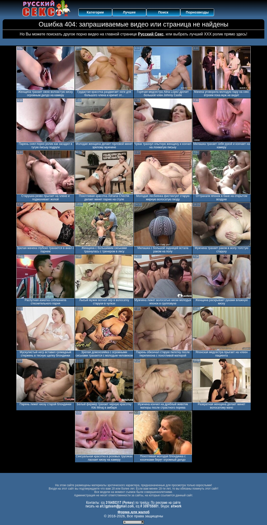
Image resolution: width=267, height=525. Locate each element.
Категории (95, 12)
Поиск (163, 12)
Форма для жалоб (133, 512)
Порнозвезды (197, 12)
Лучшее (129, 12)
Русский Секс (151, 34)
